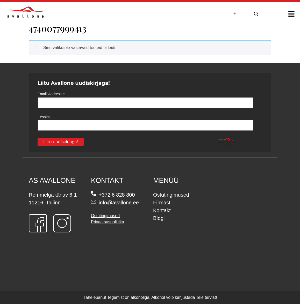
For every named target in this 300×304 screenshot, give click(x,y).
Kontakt (162, 210)
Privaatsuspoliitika (107, 222)
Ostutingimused (105, 215)
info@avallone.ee (119, 202)
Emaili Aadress (51, 94)
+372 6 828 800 (117, 195)
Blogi (159, 218)
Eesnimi (44, 117)
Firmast (161, 202)
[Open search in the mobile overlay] (256, 13)
